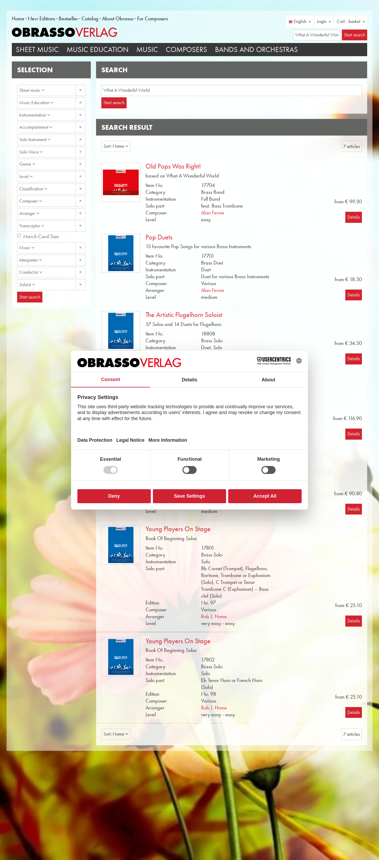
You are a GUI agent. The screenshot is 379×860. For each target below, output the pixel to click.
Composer (30, 201)
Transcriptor (31, 226)
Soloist (27, 284)
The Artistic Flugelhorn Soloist (184, 315)
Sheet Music (37, 49)
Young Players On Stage (178, 529)
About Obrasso (117, 18)
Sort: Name (115, 146)
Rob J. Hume (214, 616)
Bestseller (68, 18)
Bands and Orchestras (256, 49)
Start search (113, 102)
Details (353, 217)
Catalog (90, 18)
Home (18, 18)
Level (26, 176)
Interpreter (30, 260)
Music (147, 49)
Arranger (29, 213)
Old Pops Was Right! (173, 166)
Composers (186, 49)
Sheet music (32, 90)
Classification (33, 189)
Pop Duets (159, 237)
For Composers (152, 18)
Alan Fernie (212, 212)
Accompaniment (36, 127)
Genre (27, 164)
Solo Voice (31, 152)
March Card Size (41, 236)
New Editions (41, 18)
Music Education (97, 49)
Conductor (30, 272)
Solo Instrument (35, 139)
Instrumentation (34, 115)
